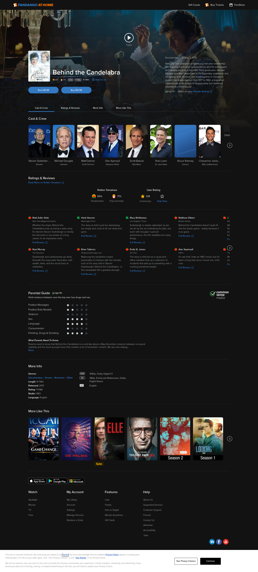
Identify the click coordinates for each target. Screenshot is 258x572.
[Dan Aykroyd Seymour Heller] (112, 145)
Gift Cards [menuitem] (194, 5)
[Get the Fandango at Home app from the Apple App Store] (37, 481)
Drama (48, 377)
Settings (71, 510)
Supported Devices (153, 504)
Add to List (100, 79)
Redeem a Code (75, 520)
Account (71, 504)
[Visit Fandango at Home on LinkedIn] (212, 542)
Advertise (148, 525)
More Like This (123, 108)
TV (29, 510)
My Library (72, 499)
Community (145, 201)
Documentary (35, 377)
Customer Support (152, 510)
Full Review (39, 242)
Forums (147, 515)
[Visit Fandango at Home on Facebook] (219, 542)
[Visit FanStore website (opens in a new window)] (237, 5)
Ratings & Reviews (70, 108)
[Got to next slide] (230, 145)
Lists (107, 499)
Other (70, 377)
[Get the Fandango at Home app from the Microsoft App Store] (76, 481)
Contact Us (148, 520)
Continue (210, 561)
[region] (129, 561)
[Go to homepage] (33, 5)
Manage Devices (75, 515)
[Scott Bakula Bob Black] (137, 145)
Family (108, 504)
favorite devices (202, 91)
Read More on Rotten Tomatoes (46, 182)
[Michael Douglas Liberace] (64, 145)
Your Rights (81, 558)
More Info (98, 108)
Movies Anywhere (114, 515)
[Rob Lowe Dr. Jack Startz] (161, 145)
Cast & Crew (41, 108)
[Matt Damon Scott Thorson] (88, 145)
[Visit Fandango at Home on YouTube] (226, 542)
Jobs (145, 535)
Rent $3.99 (43, 90)
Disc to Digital (112, 510)
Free (30, 515)
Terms (65, 554)
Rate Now (162, 201)
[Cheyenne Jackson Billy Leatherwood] (210, 145)
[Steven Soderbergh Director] (39, 145)
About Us (148, 499)
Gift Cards (110, 520)
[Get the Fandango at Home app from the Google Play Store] (57, 481)
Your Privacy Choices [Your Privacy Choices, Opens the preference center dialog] (186, 561)
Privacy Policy (112, 554)
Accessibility (149, 530)
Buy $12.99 (76, 90)
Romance (59, 377)
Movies (32, 504)
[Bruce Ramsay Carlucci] (185, 145)
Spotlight (32, 499)
